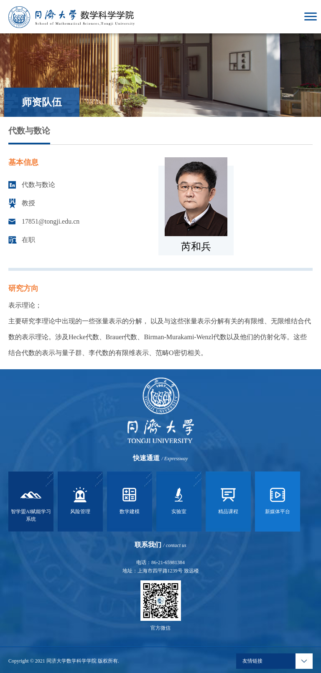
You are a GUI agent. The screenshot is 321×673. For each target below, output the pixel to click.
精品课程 (228, 499)
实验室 (178, 499)
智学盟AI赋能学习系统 (31, 503)
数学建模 (129, 499)
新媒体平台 (277, 499)
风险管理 (80, 499)
